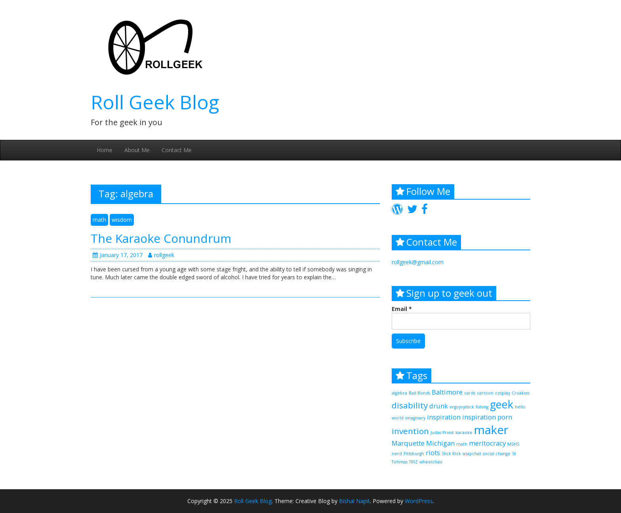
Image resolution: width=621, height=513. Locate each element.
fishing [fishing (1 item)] (482, 407)
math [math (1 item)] (461, 444)
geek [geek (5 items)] (501, 404)
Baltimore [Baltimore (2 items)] (447, 392)
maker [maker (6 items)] (491, 430)
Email (402, 309)
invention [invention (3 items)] (410, 431)
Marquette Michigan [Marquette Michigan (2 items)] (423, 443)
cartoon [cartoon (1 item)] (485, 393)
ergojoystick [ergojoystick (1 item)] (462, 407)
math (99, 219)
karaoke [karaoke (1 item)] (463, 432)
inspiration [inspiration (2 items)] (444, 416)
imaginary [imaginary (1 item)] (415, 418)
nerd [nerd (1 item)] (397, 453)
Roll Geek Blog (155, 102)
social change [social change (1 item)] (497, 453)
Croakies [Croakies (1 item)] (521, 393)
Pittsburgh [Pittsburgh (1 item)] (414, 453)
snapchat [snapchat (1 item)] (472, 453)
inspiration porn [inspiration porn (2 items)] (487, 416)
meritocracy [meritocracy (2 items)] (487, 443)
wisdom (122, 219)
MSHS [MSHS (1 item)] (513, 444)
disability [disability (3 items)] (410, 405)
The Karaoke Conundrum (161, 238)
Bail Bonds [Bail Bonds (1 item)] (419, 393)
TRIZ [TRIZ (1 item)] (413, 462)
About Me (137, 150)
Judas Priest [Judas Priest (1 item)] (442, 432)
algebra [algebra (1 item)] (399, 393)
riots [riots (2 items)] (433, 452)
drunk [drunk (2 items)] (438, 405)
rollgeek (161, 255)
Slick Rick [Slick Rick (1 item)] (451, 453)
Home (104, 150)
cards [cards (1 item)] (469, 393)
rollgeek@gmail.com (418, 262)
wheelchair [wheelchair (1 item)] (431, 462)
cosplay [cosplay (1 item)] (502, 393)
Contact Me (177, 150)
